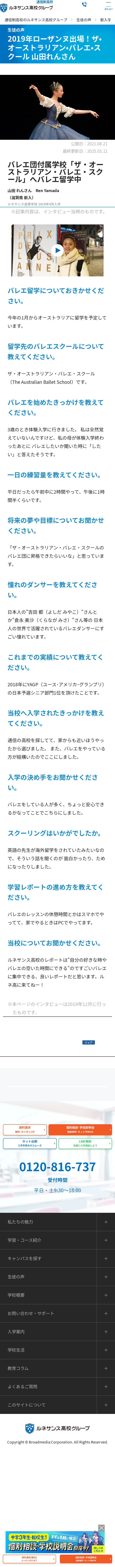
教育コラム (18, 1482)
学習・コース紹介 (24, 1354)
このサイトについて (27, 1519)
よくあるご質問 (59, 1159)
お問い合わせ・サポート (31, 1427)
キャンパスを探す (25, 1372)
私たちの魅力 (59, 1185)
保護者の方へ (59, 1133)
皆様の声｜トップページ (59, 1084)
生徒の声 (16, 1390)
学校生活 (16, 1464)
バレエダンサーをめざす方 (59, 1026)
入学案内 (16, 1445)
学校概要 (16, 1409)
